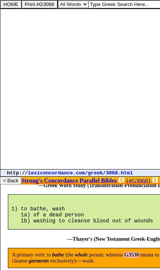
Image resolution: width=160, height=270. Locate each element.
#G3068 (138, 181)
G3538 (131, 263)
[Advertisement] (80, 89)
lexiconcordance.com (56, 173)
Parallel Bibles (98, 180)
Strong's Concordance (49, 180)
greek (95, 173)
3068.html (119, 173)
